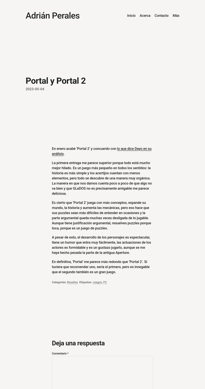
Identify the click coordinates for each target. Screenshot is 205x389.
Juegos (97, 282)
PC (105, 282)
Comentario (60, 353)
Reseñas (72, 282)
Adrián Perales (53, 16)
